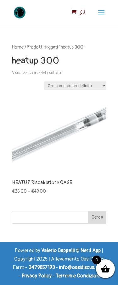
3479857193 (41, 267)
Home (18, 47)
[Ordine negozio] (75, 85)
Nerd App (91, 250)
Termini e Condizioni (78, 276)
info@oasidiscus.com (82, 267)
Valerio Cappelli (58, 250)
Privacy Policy (36, 276)
